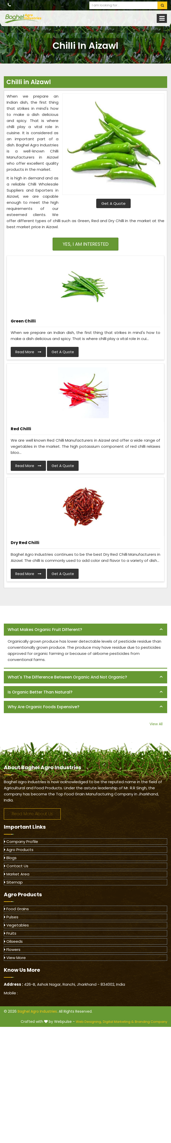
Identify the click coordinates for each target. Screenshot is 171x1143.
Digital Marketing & (118, 1021)
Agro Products (18, 849)
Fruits (10, 933)
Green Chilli (23, 321)
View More (15, 957)
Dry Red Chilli (25, 543)
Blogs (10, 857)
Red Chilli (21, 429)
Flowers (12, 949)
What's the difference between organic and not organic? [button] (67, 677)
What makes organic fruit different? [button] (45, 629)
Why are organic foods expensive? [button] (43, 707)
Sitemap (13, 882)
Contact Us (16, 866)
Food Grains (16, 909)
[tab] (85, 630)
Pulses (11, 917)
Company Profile (21, 841)
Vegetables (16, 925)
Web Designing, (89, 1021)
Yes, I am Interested (85, 244)
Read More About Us (32, 814)
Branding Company (151, 1021)
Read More (28, 351)
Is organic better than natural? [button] (40, 692)
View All (156, 724)
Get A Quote (113, 203)
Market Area (16, 874)
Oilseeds (13, 941)
